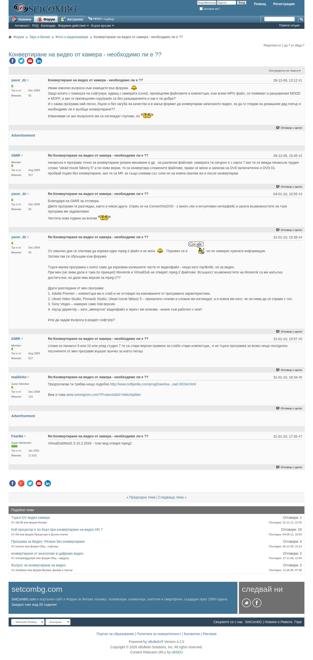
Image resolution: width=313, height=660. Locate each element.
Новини (21, 19)
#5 (300, 339)
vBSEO (177, 652)
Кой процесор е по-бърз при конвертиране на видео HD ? (57, 529)
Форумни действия (72, 25)
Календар (48, 25)
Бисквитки (192, 634)
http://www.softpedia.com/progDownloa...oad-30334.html (153, 384)
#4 (300, 237)
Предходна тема (142, 497)
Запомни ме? (210, 8)
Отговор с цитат (289, 127)
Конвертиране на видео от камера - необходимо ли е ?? (85, 54)
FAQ (35, 25)
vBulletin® (155, 642)
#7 (300, 436)
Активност (22, 25)
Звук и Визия (40, 37)
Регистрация (284, 4)
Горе (298, 622)
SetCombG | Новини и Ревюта (268, 622)
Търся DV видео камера (30, 517)
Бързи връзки (101, 25)
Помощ (260, 4)
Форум (46, 19)
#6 (300, 377)
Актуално (71, 19)
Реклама (209, 634)
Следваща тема (171, 497)
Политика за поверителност (159, 634)
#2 (300, 156)
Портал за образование (115, 634)
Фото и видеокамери (72, 37)
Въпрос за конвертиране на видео (38, 565)
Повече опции (289, 25)
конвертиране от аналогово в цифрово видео (47, 553)
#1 (300, 80)
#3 (300, 194)
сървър (101, 19)
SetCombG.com (23, 599)
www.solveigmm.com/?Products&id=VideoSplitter (103, 395)
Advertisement (23, 135)
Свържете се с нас (228, 622)
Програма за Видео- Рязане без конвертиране (48, 541)
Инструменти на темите (284, 70)
